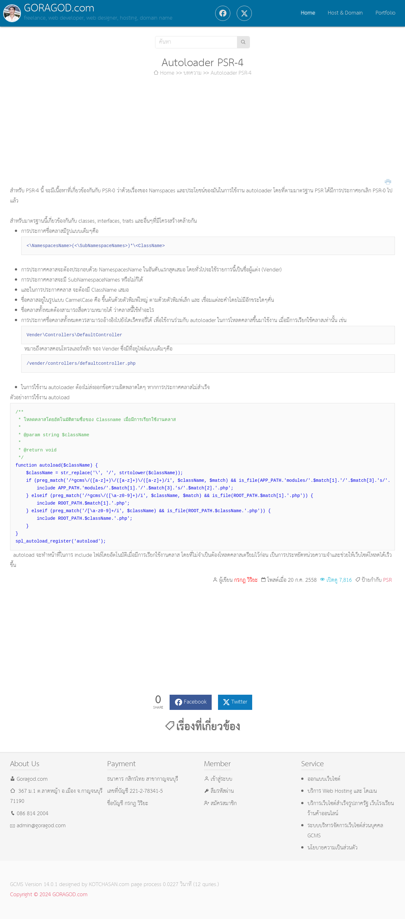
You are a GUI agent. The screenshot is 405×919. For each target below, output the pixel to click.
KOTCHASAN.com (109, 885)
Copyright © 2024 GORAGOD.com (49, 895)
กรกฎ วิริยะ (246, 580)
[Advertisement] (202, 132)
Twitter (239, 702)
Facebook (195, 702)
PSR (387, 580)
